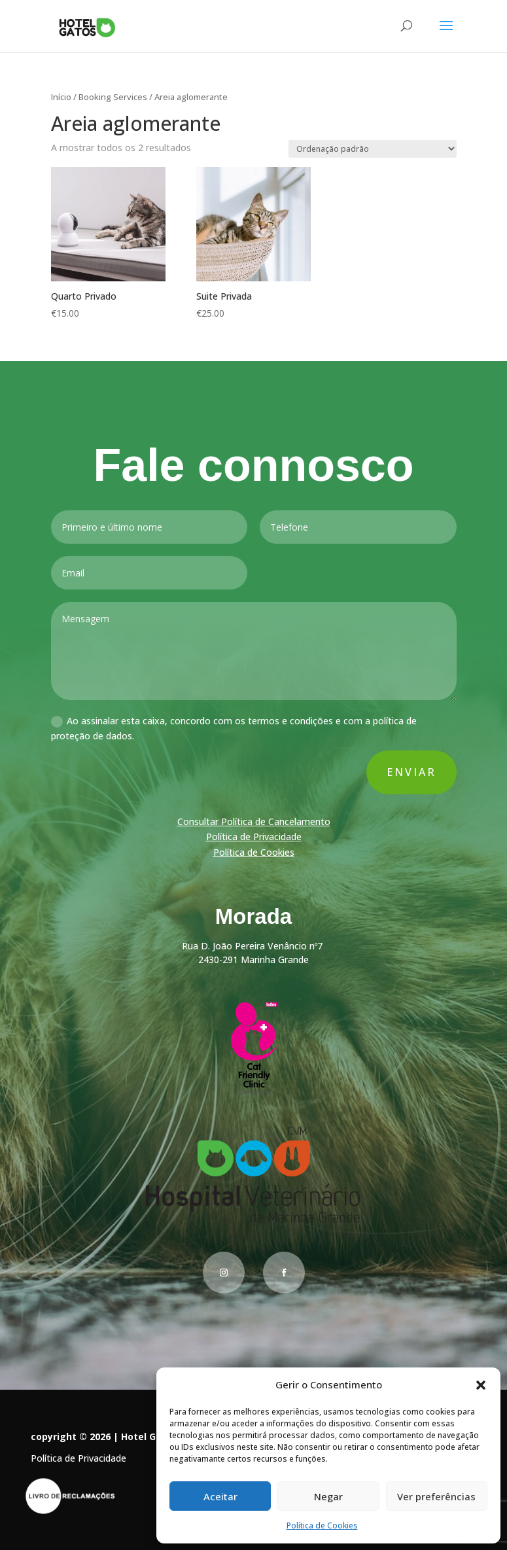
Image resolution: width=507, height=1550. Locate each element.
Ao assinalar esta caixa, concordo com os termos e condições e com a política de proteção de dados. (234, 729)
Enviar (409, 773)
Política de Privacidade (253, 837)
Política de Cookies (322, 1525)
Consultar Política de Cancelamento (254, 822)
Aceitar (220, 1496)
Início (61, 97)
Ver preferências (436, 1496)
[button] (480, 1385)
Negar (328, 1496)
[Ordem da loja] (372, 149)
